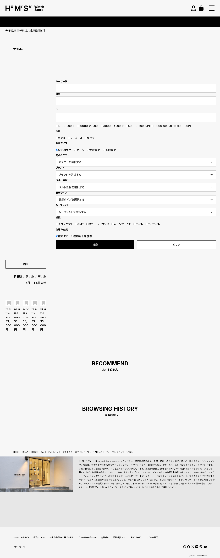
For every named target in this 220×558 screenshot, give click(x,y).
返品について (39, 537)
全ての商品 (63, 150)
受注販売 (93, 150)
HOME (16, 451)
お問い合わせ (19, 546)
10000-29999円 (88, 126)
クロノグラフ (64, 224)
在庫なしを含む (81, 236)
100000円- (183, 126)
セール (79, 150)
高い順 (42, 276)
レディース (75, 138)
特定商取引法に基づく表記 (62, 537)
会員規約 (105, 537)
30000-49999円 (113, 126)
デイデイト (153, 224)
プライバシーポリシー (87, 537)
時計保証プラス (120, 537)
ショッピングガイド (21, 537)
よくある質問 (152, 537)
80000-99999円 (163, 126)
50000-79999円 (138, 126)
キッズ (90, 138)
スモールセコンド (97, 224)
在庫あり (62, 236)
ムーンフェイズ (121, 224)
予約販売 (109, 150)
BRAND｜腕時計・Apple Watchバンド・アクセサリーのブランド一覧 (55, 451)
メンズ (60, 138)
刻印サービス (137, 537)
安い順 (30, 276)
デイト (138, 224)
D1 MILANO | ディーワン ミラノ (107, 451)
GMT (79, 224)
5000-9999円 (66, 126)
